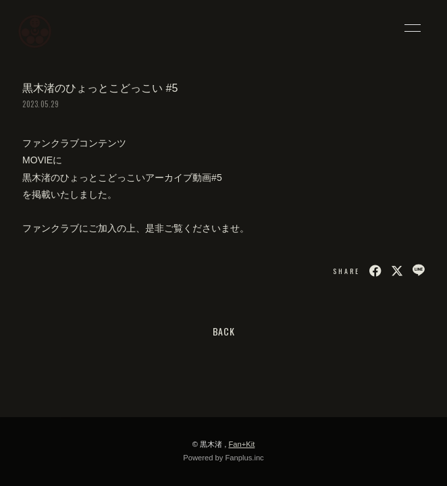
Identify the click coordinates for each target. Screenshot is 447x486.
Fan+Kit (241, 444)
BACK (224, 331)
